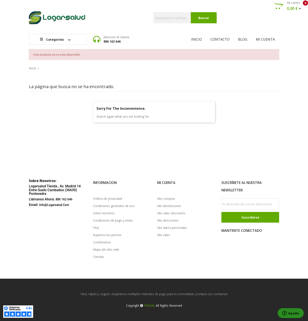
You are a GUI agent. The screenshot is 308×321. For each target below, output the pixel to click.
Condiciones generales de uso (114, 206)
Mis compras (166, 199)
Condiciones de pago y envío (113, 220)
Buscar (203, 18)
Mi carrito (291, 5)
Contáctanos (102, 242)
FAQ (96, 228)
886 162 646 (64, 199)
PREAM (149, 305)
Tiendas (98, 257)
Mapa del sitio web (106, 249)
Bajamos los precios (107, 235)
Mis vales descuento (171, 213)
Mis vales (163, 235)
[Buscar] (185, 17)
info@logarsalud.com (54, 205)
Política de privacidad (107, 199)
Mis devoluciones (169, 206)
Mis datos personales (172, 228)
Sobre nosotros (104, 213)
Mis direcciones (168, 220)
